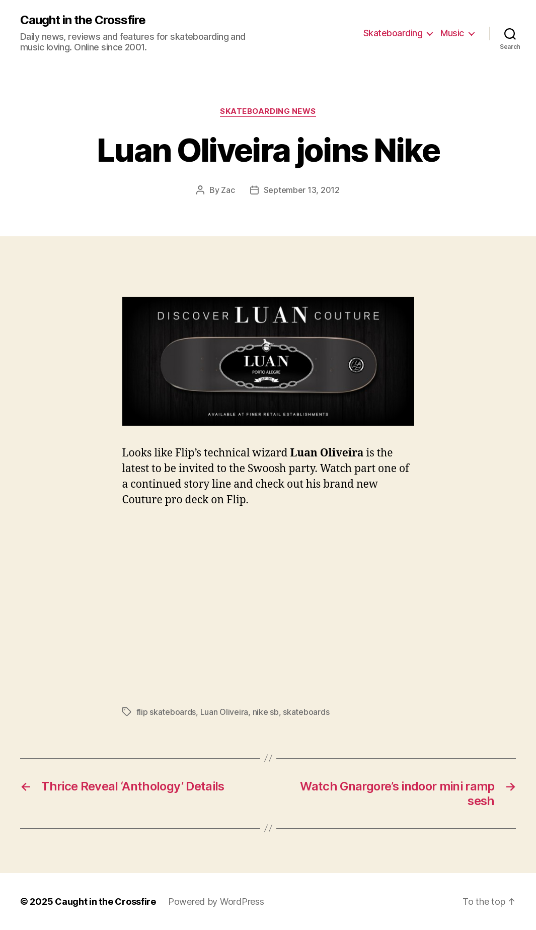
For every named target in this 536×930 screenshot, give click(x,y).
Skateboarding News (268, 111)
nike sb (266, 712)
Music (452, 33)
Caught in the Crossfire (82, 20)
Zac (228, 190)
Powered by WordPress (216, 901)
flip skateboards (166, 712)
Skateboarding (393, 33)
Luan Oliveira (224, 712)
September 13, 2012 (302, 190)
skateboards (306, 712)
